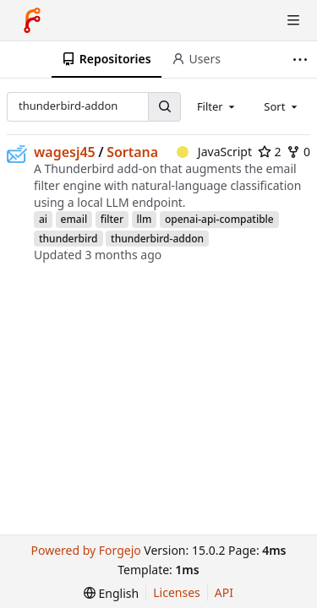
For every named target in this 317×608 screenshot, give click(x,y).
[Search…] (164, 107)
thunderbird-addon (157, 238)
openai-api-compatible (219, 219)
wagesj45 (65, 152)
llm (144, 219)
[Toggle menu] (293, 20)
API (224, 592)
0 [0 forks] (298, 152)
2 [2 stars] (269, 152)
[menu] (111, 593)
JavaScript (214, 152)
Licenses (176, 592)
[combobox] (217, 106)
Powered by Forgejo (85, 550)
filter (112, 219)
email (74, 219)
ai (43, 219)
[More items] (302, 59)
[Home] (32, 20)
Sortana (132, 152)
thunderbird (68, 238)
